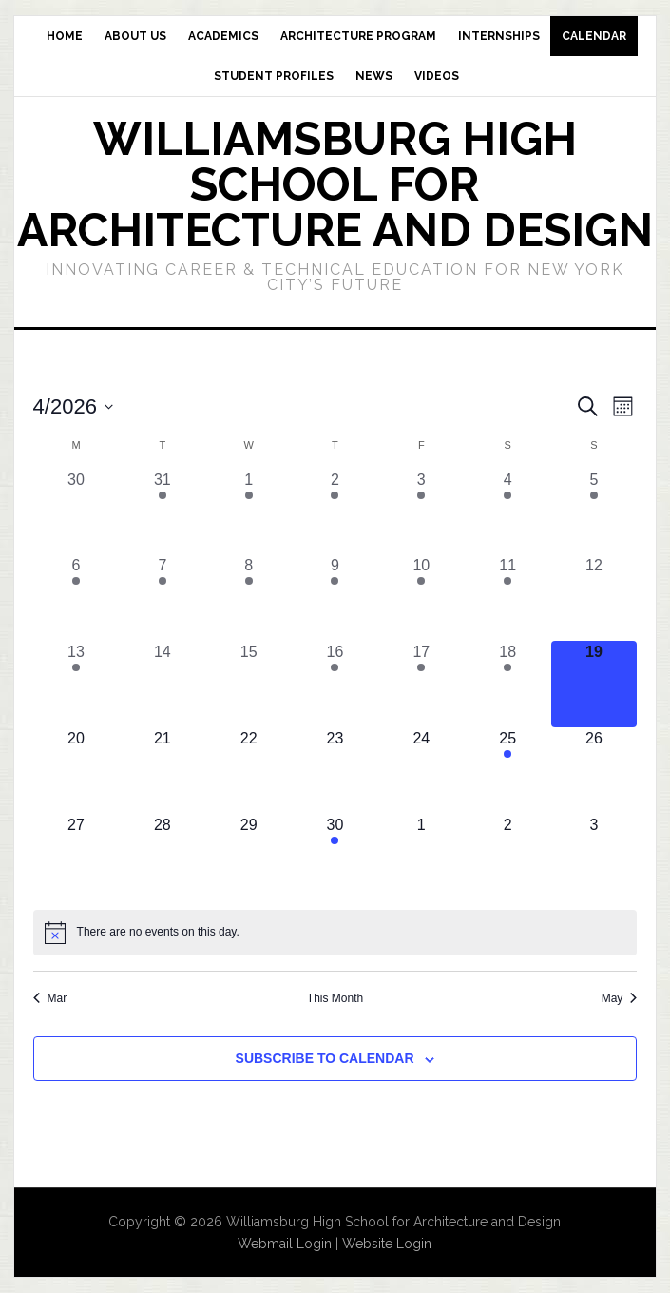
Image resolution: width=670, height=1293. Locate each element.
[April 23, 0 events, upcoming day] (335, 770)
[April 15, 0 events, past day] (248, 684)
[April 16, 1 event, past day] (335, 684)
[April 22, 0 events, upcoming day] (248, 770)
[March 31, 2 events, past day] (162, 512)
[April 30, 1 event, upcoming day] (335, 857)
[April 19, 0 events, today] (594, 684)
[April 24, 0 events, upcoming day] (421, 770)
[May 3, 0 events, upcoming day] (594, 857)
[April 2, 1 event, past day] (335, 512)
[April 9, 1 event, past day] (335, 597)
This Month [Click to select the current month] (335, 998)
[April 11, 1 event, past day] (508, 597)
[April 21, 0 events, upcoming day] (162, 770)
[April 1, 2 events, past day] (248, 512)
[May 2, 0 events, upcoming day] (508, 857)
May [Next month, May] (620, 998)
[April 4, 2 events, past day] (508, 512)
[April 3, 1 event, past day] (421, 512)
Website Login (386, 1243)
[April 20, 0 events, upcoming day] (76, 770)
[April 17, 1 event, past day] (421, 684)
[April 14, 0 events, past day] (162, 684)
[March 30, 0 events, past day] (76, 512)
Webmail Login (285, 1243)
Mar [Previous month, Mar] (50, 998)
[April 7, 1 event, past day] (162, 597)
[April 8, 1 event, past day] (248, 597)
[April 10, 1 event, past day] (421, 597)
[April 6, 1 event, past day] (76, 597)
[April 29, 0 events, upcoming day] (248, 857)
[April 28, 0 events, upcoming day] (162, 857)
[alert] (335, 932)
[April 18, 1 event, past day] (508, 684)
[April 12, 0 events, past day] (594, 597)
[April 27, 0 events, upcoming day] (76, 857)
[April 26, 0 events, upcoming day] (594, 770)
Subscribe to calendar (325, 1058)
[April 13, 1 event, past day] (76, 684)
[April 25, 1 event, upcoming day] (508, 770)
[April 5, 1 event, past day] (594, 512)
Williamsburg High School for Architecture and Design (335, 184)
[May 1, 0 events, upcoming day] (421, 857)
